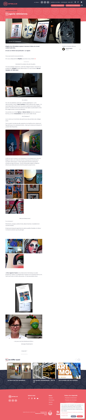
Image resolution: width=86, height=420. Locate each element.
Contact (50, 404)
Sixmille (48, 2)
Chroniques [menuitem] (64, 2)
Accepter (80, 416)
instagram (32, 398)
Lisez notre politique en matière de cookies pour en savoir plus (72, 413)
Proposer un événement (72, 5)
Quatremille (42, 2)
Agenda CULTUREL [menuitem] (55, 2)
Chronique (10, 364)
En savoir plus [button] (64, 415)
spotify (82, 2)
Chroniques (51, 400)
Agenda (50, 402)
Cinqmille (45, 2)
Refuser (73, 416)
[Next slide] (79, 360)
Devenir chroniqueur (58, 5)
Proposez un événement (71, 397)
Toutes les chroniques (15, 41)
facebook (78, 2)
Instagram (75, 2)
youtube (38, 398)
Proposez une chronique (71, 400)
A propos (51, 397)
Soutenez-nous (70, 402)
